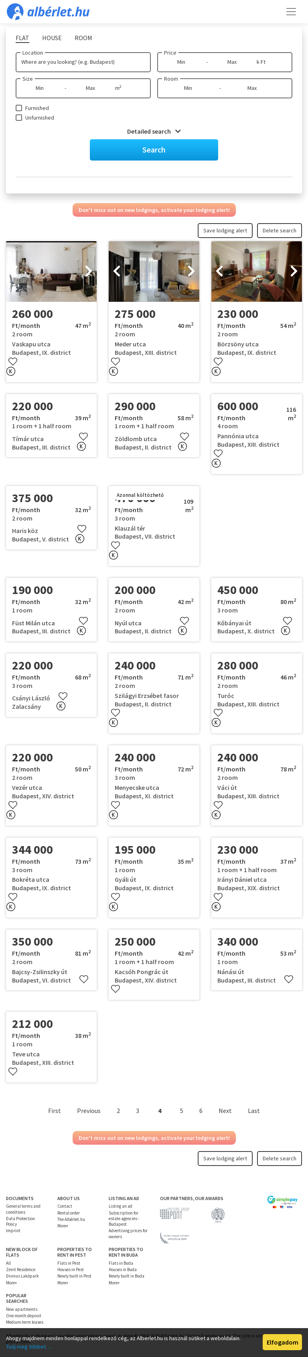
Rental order (68, 1213)
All (8, 1263)
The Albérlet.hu (71, 1219)
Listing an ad (120, 1206)
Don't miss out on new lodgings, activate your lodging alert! (154, 210)
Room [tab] (83, 38)
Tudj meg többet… (28, 1346)
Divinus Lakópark (22, 1276)
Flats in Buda (121, 1263)
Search (154, 149)
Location (32, 52)
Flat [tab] (22, 38)
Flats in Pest (68, 1263)
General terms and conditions (23, 1209)
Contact (64, 1206)
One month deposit (23, 1315)
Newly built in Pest (74, 1276)
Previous (89, 1111)
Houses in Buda (123, 1269)
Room (171, 78)
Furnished (37, 108)
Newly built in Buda (126, 1276)
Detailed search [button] (154, 131)
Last (254, 1111)
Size (27, 78)
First (54, 1111)
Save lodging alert (225, 230)
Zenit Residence (20, 1269)
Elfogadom (282, 1342)
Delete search (279, 230)
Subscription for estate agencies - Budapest (124, 1218)
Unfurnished (39, 117)
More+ (62, 1226)
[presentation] (14, 271)
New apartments (21, 1309)
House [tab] (52, 38)
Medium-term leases (24, 1322)
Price (170, 52)
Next (225, 1111)
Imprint (13, 1230)
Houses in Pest (70, 1269)
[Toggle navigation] (291, 11)
